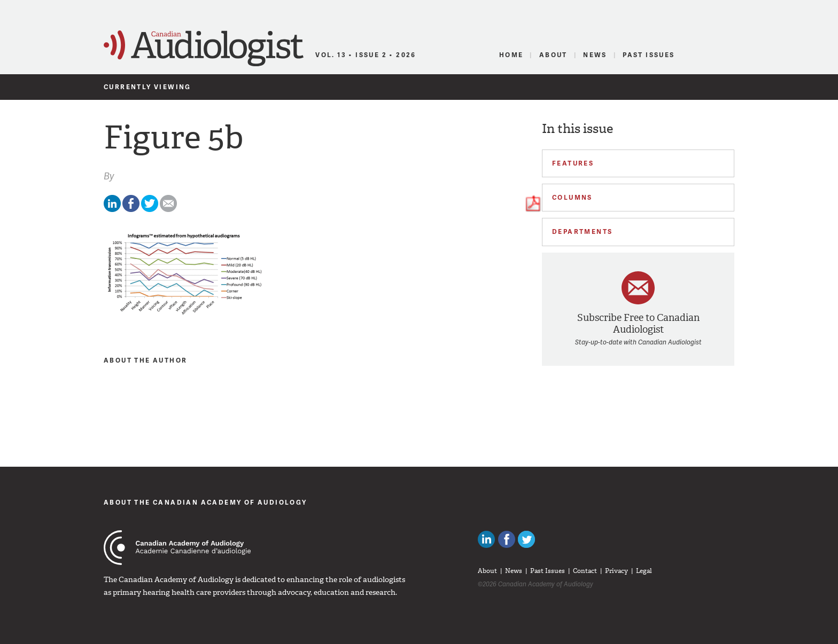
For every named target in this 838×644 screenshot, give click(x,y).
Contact (585, 571)
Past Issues (648, 54)
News (595, 54)
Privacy (616, 571)
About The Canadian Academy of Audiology (205, 502)
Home (511, 54)
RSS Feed (727, 55)
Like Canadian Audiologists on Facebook (506, 539)
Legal (644, 571)
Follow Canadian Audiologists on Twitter (526, 539)
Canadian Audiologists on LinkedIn (486, 539)
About (553, 54)
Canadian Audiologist (204, 48)
